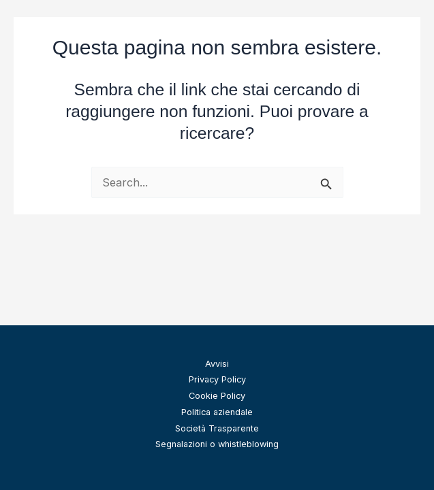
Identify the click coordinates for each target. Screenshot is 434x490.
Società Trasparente (217, 428)
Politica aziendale (217, 412)
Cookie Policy (217, 396)
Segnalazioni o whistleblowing (217, 444)
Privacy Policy (217, 379)
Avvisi (217, 364)
